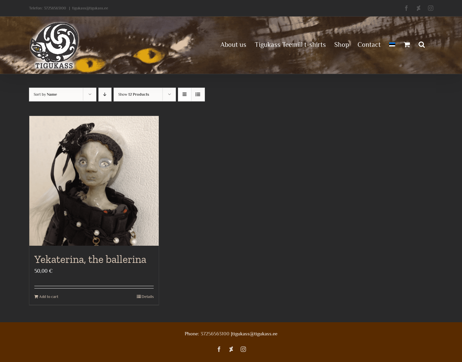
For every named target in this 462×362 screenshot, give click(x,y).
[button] (422, 44)
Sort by (45, 94)
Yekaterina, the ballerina (90, 259)
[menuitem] (392, 44)
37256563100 (55, 8)
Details (148, 296)
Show (133, 94)
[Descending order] (105, 94)
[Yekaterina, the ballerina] (94, 181)
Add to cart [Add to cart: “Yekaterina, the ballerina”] (48, 296)
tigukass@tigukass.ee (90, 8)
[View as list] (198, 94)
